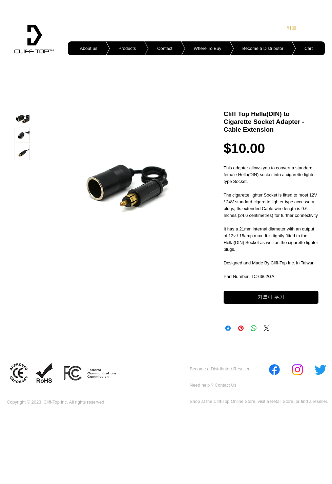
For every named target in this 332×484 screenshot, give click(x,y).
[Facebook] (274, 369)
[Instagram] (297, 369)
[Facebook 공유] (228, 328)
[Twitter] (320, 369)
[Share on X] (267, 328)
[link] (296, 28)
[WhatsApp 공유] (254, 328)
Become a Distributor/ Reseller (220, 368)
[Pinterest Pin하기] (241, 328)
